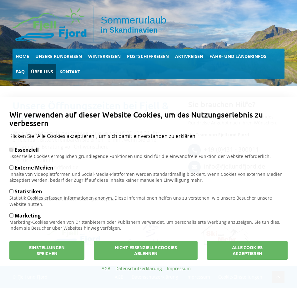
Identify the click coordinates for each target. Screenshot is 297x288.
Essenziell (27, 157)
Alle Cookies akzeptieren (247, 258)
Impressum (179, 276)
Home (22, 56)
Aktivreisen (189, 56)
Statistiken (28, 199)
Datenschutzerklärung (138, 276)
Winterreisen (104, 56)
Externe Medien (34, 175)
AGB (106, 276)
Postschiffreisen (148, 56)
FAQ (20, 72)
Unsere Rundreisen (58, 56)
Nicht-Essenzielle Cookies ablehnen (146, 258)
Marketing (28, 223)
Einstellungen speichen (47, 258)
